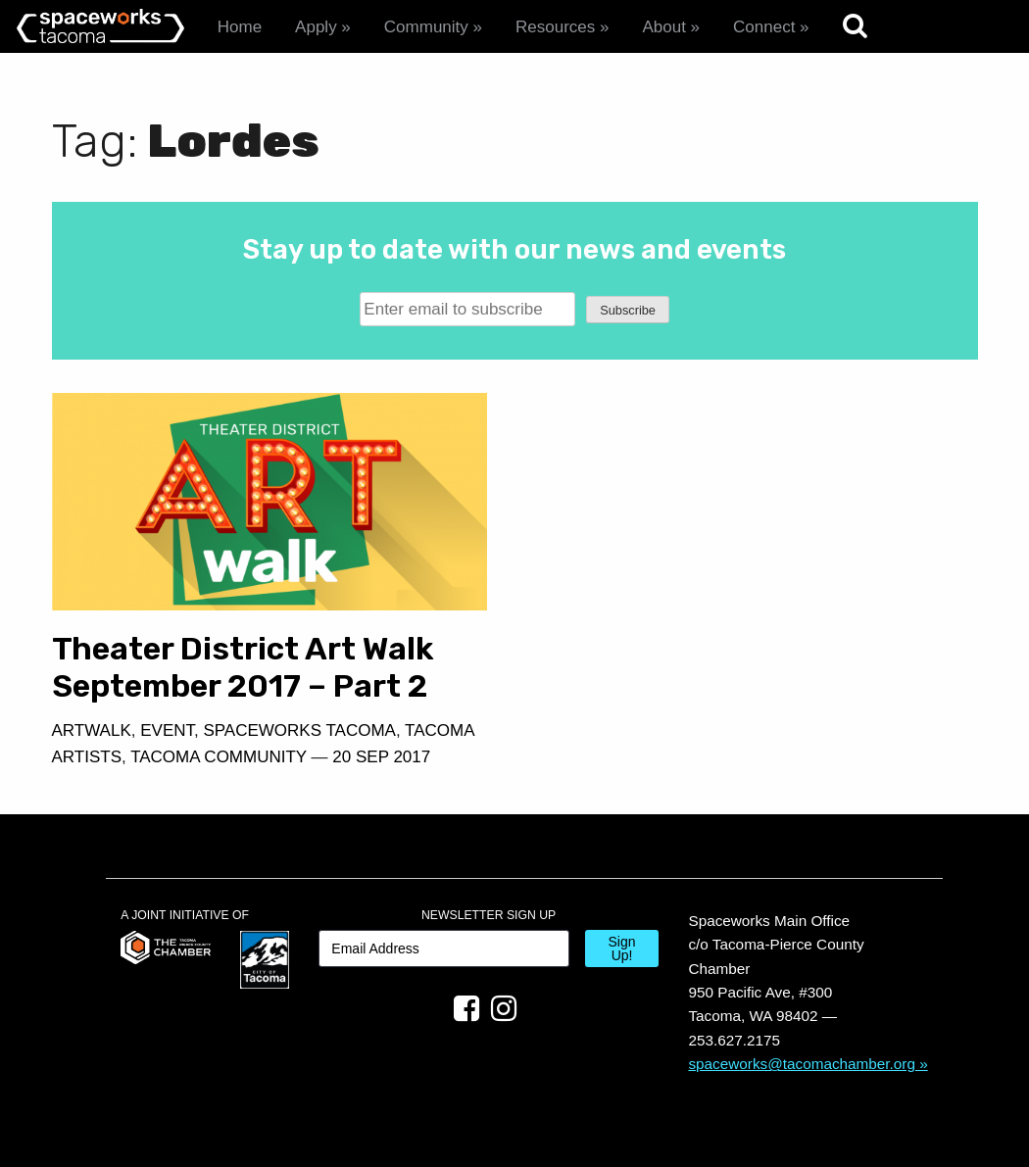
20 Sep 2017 (381, 757)
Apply (316, 27)
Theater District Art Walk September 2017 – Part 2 (243, 667)
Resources (555, 27)
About (663, 27)
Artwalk (91, 730)
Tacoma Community (218, 757)
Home (240, 27)
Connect (764, 27)
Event (167, 730)
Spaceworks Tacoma (299, 730)
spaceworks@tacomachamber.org (801, 1063)
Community (426, 27)
